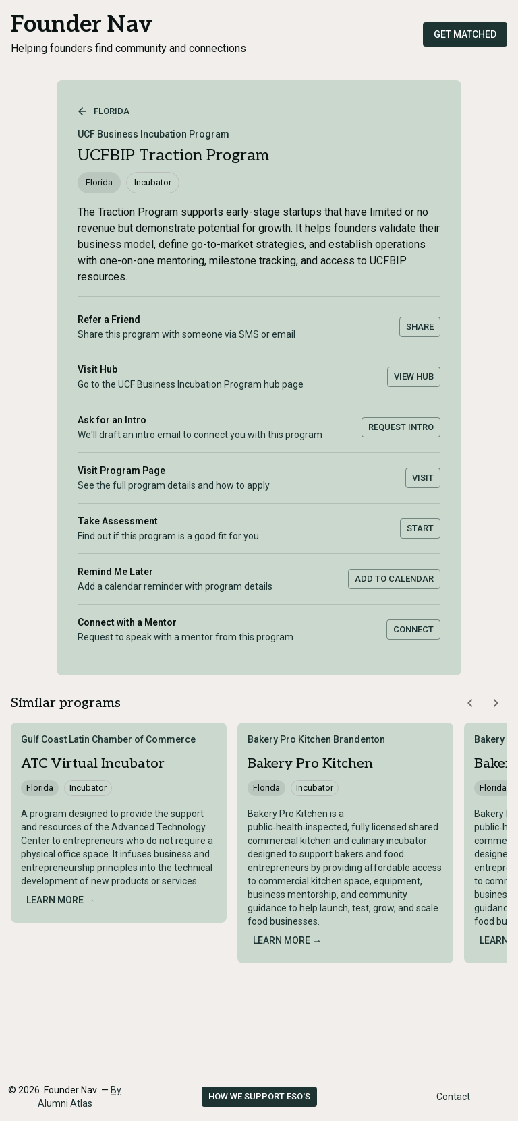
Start (420, 528)
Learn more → (60, 900)
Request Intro (401, 427)
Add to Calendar (394, 579)
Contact (453, 1096)
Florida (104, 111)
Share (420, 327)
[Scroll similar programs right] (495, 703)
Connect (413, 629)
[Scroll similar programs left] (470, 703)
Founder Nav (81, 24)
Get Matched (465, 34)
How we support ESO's (259, 1096)
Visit (423, 478)
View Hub (414, 376)
